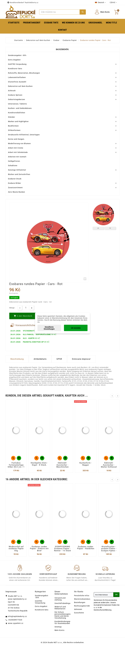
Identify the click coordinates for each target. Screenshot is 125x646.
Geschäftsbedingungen (65, 603)
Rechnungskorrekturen (84, 606)
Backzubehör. (62, 49)
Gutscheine (79, 613)
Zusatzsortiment (15, 188)
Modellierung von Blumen (19, 143)
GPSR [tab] (59, 359)
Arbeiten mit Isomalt (17, 157)
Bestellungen (79, 602)
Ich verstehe (76, 328)
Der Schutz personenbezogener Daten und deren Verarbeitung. (63, 615)
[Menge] (26, 307)
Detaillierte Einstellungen (49, 328)
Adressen (78, 609)
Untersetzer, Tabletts (17, 104)
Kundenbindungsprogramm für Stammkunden (66, 622)
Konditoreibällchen (16, 113)
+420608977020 (15, 620)
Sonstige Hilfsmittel (17, 170)
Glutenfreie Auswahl (17, 82)
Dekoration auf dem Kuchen (20, 86)
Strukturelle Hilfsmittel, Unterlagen (24, 135)
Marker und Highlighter (18, 121)
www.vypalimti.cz (15, 623)
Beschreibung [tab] (17, 359)
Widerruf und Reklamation (60, 608)
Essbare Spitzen (15, 95)
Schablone (12, 165)
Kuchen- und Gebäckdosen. (20, 108)
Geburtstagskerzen (16, 99)
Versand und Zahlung (60, 599)
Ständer (11, 117)
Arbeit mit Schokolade (18, 152)
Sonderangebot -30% (17, 55)
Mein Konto (59, 630)
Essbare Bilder (14, 183)
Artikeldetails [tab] (40, 359)
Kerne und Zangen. (16, 139)
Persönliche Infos (81, 596)
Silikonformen (14, 130)
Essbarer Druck (14, 179)
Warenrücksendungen (83, 599)
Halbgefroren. (14, 161)
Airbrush (12, 91)
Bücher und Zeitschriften (19, 174)
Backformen (13, 126)
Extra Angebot (14, 60)
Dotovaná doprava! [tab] (81, 359)
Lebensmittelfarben (17, 77)
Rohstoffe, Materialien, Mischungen (24, 73)
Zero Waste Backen (16, 192)
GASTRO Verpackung (17, 64)
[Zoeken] (59, 12)
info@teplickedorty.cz (17, 616)
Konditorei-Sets (15, 69)
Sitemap (58, 627)
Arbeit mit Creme (15, 148)
